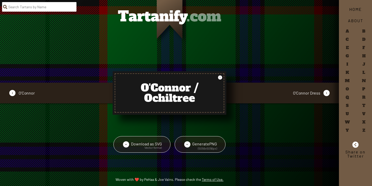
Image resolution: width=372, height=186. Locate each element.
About (355, 20)
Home (355, 9)
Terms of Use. (212, 179)
